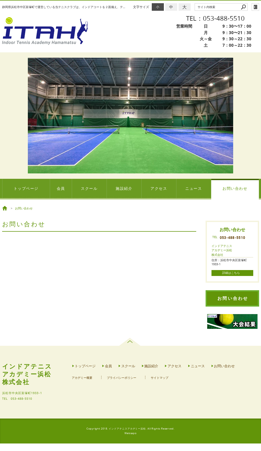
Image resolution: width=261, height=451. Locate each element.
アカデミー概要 (82, 377)
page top (130, 342)
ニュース (193, 188)
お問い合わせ (234, 188)
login (255, 7)
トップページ (26, 188)
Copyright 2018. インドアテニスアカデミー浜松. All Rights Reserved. (130, 428)
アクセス (158, 188)
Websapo (130, 433)
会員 (61, 188)
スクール (89, 188)
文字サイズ (141, 7)
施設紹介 (124, 188)
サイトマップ (159, 377)
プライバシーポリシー (121, 377)
